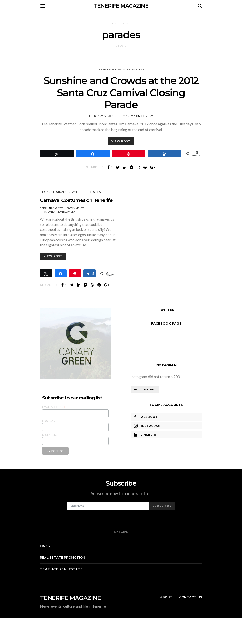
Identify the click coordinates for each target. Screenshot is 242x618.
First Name (49, 421)
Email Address (54, 407)
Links (45, 546)
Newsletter (135, 69)
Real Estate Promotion (62, 557)
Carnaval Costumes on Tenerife (76, 200)
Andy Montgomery (139, 115)
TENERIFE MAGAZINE (121, 6)
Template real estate (61, 569)
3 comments (75, 208)
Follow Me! (144, 389)
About (166, 597)
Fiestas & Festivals (111, 69)
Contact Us (190, 597)
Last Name (49, 434)
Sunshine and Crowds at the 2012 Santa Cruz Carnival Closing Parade (121, 92)
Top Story (94, 192)
